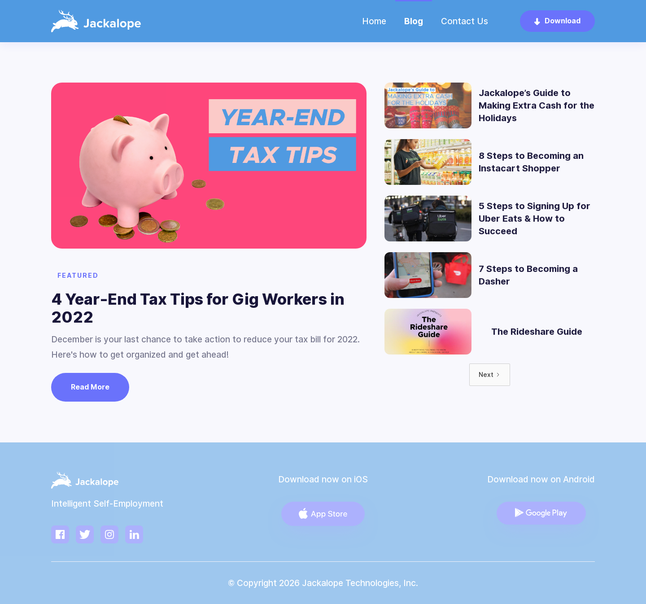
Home (374, 21)
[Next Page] (489, 374)
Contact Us (464, 21)
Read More (90, 387)
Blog (413, 21)
